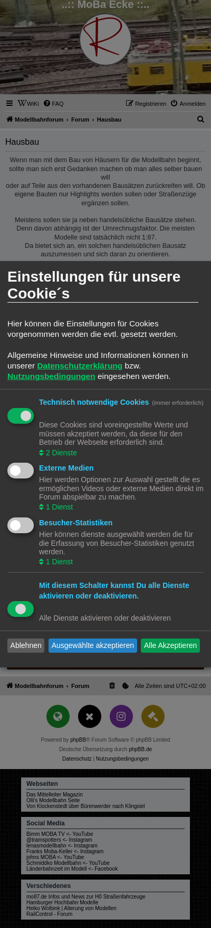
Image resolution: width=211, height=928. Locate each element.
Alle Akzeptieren (170, 645)
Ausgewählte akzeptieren (93, 645)
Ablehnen (26, 645)
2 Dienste (60, 452)
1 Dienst (58, 507)
